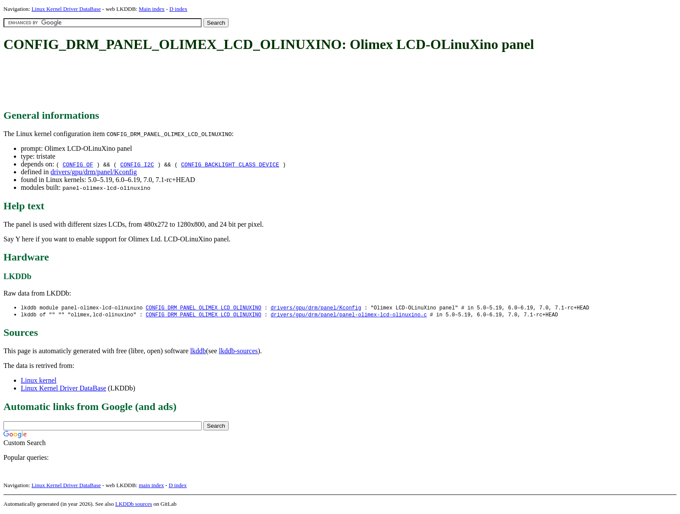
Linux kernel (38, 381)
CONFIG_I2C (137, 164)
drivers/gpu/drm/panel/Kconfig (93, 172)
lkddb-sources (238, 351)
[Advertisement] (161, 81)
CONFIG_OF (77, 164)
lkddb (198, 351)
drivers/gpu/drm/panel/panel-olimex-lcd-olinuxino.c (349, 315)
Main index (152, 9)
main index (151, 486)
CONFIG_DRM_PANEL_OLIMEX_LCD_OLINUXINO (203, 308)
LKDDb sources (133, 504)
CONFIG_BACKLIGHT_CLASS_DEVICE (230, 164)
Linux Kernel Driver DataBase (66, 9)
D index (178, 9)
